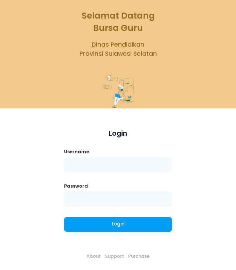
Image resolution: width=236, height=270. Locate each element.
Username (76, 151)
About (93, 256)
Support (114, 256)
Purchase (139, 256)
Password (76, 186)
